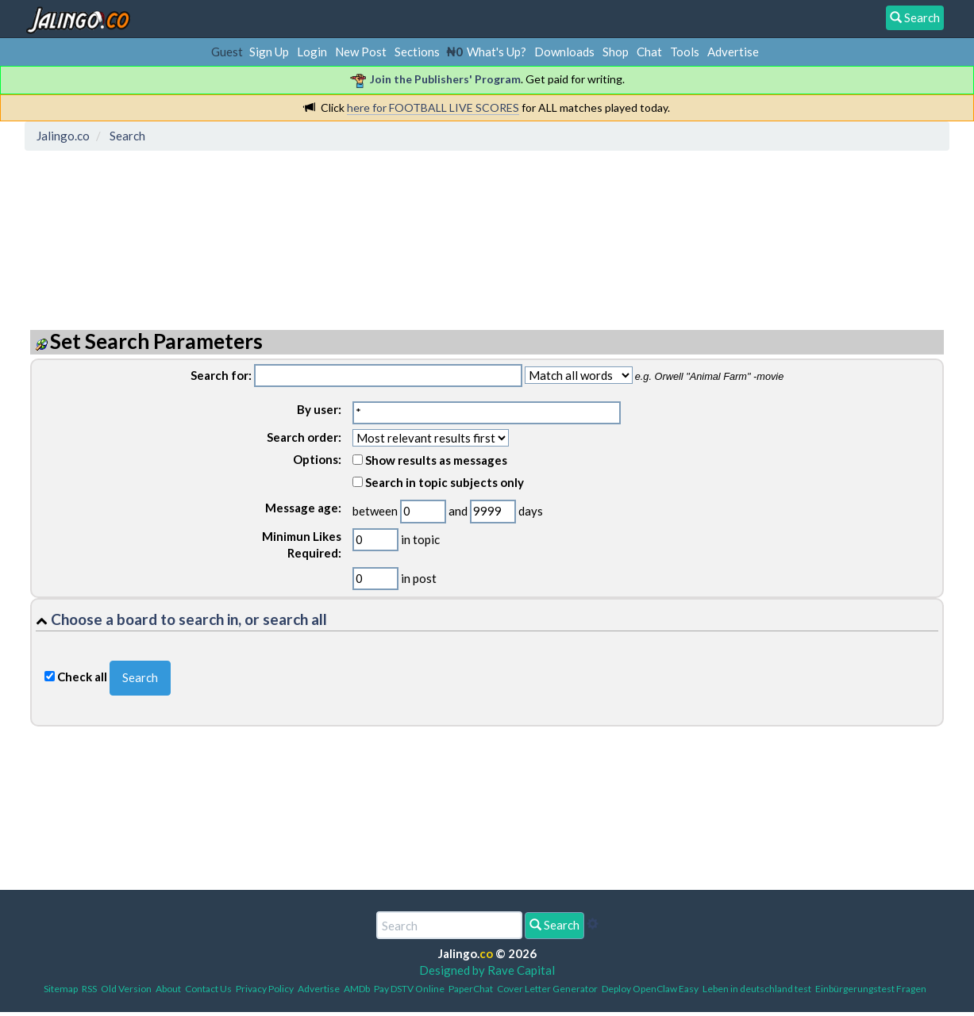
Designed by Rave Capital (487, 970)
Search (554, 925)
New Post (361, 51)
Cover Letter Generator (547, 989)
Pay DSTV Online (409, 989)
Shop (615, 51)
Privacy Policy (265, 989)
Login (312, 51)
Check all (82, 676)
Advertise (733, 51)
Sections (417, 51)
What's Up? (496, 51)
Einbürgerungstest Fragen (870, 989)
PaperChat (471, 989)
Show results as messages (429, 460)
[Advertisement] (319, 226)
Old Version (126, 989)
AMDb (357, 989)
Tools (684, 51)
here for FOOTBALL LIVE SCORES (433, 107)
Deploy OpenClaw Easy (650, 989)
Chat (649, 51)
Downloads (564, 51)
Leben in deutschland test (757, 989)
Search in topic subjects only (438, 482)
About (168, 989)
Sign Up (269, 51)
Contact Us (208, 989)
